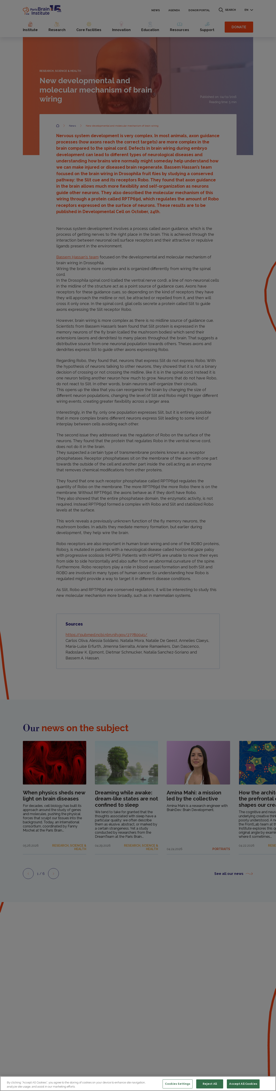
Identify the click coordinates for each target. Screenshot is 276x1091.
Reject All (210, 1084)
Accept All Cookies (243, 1084)
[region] (138, 1083)
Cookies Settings (177, 1084)
